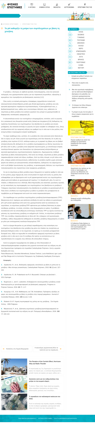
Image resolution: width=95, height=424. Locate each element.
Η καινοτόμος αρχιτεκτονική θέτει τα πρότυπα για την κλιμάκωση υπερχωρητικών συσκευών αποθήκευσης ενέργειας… (46, 349)
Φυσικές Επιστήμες (10, 24)
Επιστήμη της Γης (29, 24)
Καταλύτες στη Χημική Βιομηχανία (17, 349)
